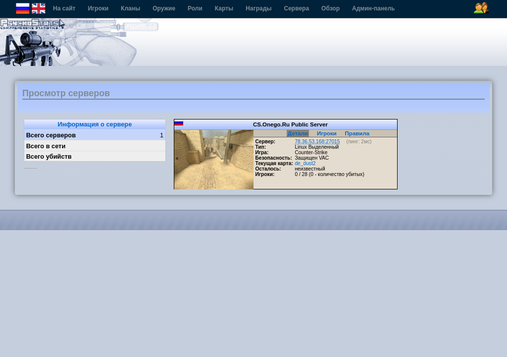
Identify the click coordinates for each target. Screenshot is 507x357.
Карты (224, 8)
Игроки (98, 8)
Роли (195, 8)
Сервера (296, 8)
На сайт (64, 8)
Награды (258, 8)
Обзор (330, 8)
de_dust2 (305, 163)
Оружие (163, 8)
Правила (357, 133)
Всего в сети (46, 146)
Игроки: (264, 174)
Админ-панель (373, 8)
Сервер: (265, 141)
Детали (298, 133)
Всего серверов (51, 135)
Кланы (130, 8)
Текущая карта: (274, 163)
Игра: (261, 152)
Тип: (260, 147)
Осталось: (268, 169)
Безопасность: (273, 158)
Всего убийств (49, 156)
